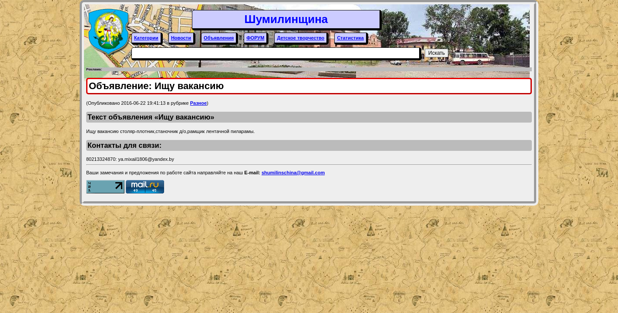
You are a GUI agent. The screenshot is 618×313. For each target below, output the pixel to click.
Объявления (219, 37)
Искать (436, 53)
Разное (198, 103)
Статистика (350, 37)
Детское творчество (300, 37)
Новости (181, 37)
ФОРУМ (255, 37)
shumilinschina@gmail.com (293, 172)
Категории (146, 37)
